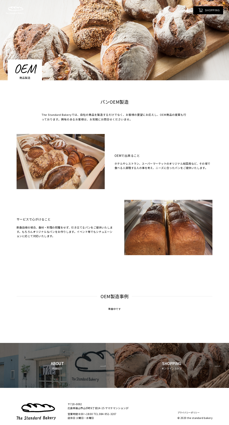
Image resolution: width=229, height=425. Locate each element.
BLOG (135, 10)
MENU (101, 10)
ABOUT (88, 10)
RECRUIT (149, 10)
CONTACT (164, 10)
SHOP (113, 10)
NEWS (124, 10)
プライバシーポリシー (189, 403)
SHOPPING (209, 10)
